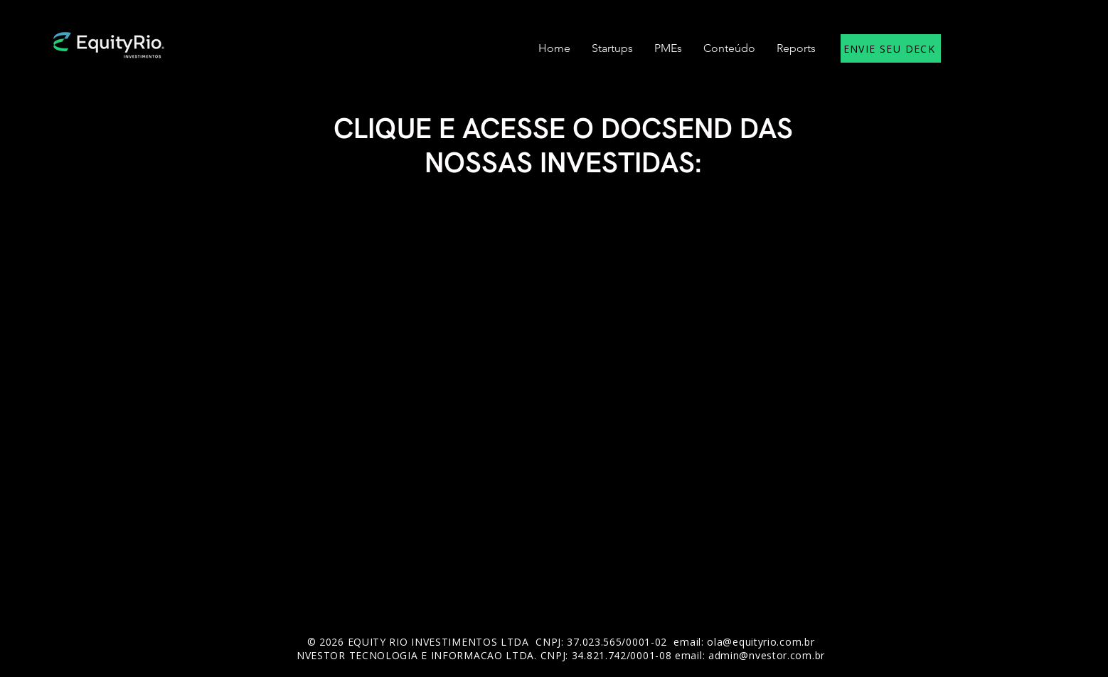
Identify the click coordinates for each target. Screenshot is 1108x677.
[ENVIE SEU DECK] (891, 48)
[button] (612, 48)
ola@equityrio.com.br (760, 642)
